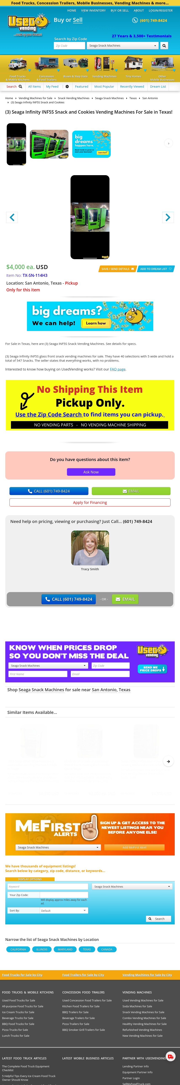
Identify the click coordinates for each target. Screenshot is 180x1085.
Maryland (65, 951)
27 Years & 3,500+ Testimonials (142, 35)
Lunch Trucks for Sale (15, 1037)
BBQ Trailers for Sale (75, 1014)
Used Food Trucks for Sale (18, 1002)
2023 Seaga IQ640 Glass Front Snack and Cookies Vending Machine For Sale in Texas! (32, 765)
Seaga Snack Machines (122, 45)
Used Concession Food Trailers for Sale (87, 1002)
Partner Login (131, 1080)
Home (71, 10)
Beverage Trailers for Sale (78, 1020)
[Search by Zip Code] (164, 45)
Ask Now (91, 471)
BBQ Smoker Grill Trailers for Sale (83, 1032)
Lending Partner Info (136, 1068)
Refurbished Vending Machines (142, 1032)
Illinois (41, 951)
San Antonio (104, 689)
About (139, 10)
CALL (49, 491)
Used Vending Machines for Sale (143, 1002)
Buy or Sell (120, 10)
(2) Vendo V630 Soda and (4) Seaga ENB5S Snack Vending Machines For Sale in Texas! (87, 765)
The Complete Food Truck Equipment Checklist (25, 1070)
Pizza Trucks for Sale (15, 1032)
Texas (124, 689)
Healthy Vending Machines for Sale (145, 1026)
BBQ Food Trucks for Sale (18, 1026)
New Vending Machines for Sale (143, 1037)
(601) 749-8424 (137, 521)
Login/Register (161, 10)
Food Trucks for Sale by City (22, 977)
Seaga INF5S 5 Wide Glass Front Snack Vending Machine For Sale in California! (145, 763)
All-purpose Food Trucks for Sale (22, 1008)
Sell (78, 20)
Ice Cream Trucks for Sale (18, 1014)
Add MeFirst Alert (135, 849)
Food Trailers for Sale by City (83, 977)
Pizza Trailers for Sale (75, 1026)
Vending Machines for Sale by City (147, 977)
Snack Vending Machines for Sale (143, 1014)
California (18, 951)
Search (157, 921)
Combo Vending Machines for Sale (144, 1020)
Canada (106, 951)
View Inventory (93, 10)
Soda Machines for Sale (137, 1008)
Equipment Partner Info (137, 1074)
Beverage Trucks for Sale (17, 1020)
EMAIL (131, 491)
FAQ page (117, 369)
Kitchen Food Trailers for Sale (81, 1008)
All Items (34, 86)
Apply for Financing (90, 502)
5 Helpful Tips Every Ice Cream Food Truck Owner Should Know (28, 1080)
